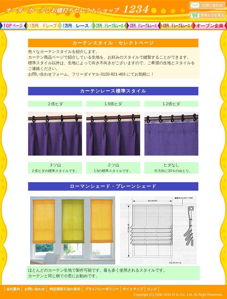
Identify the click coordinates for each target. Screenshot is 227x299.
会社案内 (13, 289)
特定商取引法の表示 (65, 289)
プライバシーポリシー (102, 289)
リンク (152, 289)
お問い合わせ (34, 289)
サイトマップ (133, 289)
